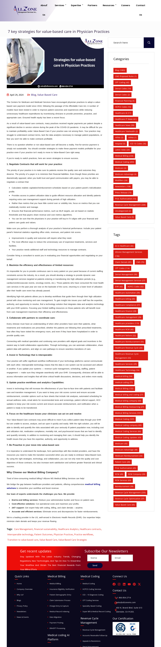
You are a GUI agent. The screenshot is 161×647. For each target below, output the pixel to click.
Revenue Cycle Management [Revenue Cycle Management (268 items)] (130, 196)
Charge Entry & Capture (59, 597)
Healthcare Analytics (68, 520)
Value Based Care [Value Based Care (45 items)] (125, 496)
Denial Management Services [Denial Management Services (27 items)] (130, 272)
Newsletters (21, 603)
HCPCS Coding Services (92, 581)
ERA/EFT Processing (57, 620)
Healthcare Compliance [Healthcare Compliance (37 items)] (127, 296)
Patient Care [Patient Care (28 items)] (122, 453)
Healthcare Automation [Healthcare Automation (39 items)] (127, 284)
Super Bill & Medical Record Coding (97, 603)
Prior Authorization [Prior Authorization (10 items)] (125, 190)
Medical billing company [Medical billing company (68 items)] (128, 392)
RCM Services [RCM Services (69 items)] (123, 472)
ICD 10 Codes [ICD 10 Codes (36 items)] (138, 135)
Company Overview (24, 581)
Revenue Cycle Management (94, 621)
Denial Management (91, 638)
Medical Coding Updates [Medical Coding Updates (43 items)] (128, 429)
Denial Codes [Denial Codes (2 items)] (122, 86)
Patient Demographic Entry (60, 586)
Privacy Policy (22, 597)
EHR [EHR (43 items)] (119, 278)
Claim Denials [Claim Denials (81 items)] (123, 253)
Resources (109, 5)
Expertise (80, 5)
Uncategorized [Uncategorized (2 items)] (123, 202)
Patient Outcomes (43, 526)
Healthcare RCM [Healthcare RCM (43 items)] (124, 321)
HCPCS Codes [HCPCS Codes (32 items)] (135, 278)
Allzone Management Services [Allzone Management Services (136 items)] (128, 245)
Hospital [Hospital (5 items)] (120, 135)
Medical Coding (89, 575)
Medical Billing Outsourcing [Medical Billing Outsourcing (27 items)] (129, 398)
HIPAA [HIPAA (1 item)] (132, 129)
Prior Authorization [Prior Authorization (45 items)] (125, 459)
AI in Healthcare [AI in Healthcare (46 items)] (124, 237)
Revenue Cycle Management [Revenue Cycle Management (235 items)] (130, 484)
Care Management (23, 520)
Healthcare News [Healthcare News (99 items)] (124, 117)
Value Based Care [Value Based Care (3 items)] (124, 208)
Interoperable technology (20, 526)
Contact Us (139, 5)
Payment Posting (56, 614)
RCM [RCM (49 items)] (119, 465)
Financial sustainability (45, 520)
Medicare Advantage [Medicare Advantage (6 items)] (125, 166)
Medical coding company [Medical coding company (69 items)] (128, 417)
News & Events (23, 608)
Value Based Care (47, 86)
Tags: (10, 520)
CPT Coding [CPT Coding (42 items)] (122, 74)
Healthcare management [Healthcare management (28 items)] (128, 309)
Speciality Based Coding (92, 597)
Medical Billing (55, 575)
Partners (95, 5)
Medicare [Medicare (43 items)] (121, 435)
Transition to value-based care (22, 531)
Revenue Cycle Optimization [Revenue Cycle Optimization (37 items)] (129, 490)
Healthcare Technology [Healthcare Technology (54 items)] (127, 361)
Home (19, 575)
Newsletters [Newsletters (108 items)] (123, 178)
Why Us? (20, 586)
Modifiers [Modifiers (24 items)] (121, 172)
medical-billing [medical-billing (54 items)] (123, 368)
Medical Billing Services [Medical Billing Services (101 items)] (128, 404)
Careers (124, 5)
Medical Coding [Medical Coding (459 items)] (124, 153)
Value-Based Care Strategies (72, 531)
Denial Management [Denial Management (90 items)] (126, 266)
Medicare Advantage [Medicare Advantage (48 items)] (126, 441)
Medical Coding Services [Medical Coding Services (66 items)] (128, 423)
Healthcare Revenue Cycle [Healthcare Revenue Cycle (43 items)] (128, 339)
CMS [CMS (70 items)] (140, 253)
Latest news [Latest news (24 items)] (122, 141)
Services (65, 5)
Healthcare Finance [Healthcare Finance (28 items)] (125, 302)
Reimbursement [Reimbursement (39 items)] (124, 478)
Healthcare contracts (90, 520)
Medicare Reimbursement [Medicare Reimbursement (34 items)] (128, 447)
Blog (33, 86)
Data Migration (56, 608)
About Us (50, 5)
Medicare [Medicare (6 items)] (120, 159)
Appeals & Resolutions (91, 632)
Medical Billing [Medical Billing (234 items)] (124, 147)
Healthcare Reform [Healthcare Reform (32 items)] (125, 327)
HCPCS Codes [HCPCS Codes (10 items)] (123, 98)
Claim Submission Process (60, 592)
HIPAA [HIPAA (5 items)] (119, 129)
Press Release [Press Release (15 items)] (123, 184)
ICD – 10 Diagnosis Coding (93, 586)
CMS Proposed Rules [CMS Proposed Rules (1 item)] (126, 68)
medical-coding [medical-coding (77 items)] (124, 374)
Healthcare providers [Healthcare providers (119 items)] (127, 315)
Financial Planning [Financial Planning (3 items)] (124, 92)
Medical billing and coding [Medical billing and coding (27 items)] (129, 386)
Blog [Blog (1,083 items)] (120, 62)
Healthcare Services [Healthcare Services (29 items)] (126, 355)
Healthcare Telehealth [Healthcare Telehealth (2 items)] (126, 123)
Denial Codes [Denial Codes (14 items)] (123, 80)
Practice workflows (83, 526)
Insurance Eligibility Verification (62, 581)
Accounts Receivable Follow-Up (95, 627)
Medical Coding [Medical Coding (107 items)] (124, 410)
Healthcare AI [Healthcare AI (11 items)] (123, 104)
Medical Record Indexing (59, 603)
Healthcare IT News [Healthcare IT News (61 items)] (126, 110)
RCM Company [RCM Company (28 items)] (136, 465)
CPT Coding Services (91, 592)
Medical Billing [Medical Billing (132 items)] (124, 380)
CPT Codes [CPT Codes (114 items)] (122, 260)
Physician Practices (63, 526)
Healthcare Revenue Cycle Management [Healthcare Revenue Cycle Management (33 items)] (127, 347)
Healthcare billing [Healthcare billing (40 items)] (125, 290)
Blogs (19, 592)
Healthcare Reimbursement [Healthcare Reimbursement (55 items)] (129, 333)
